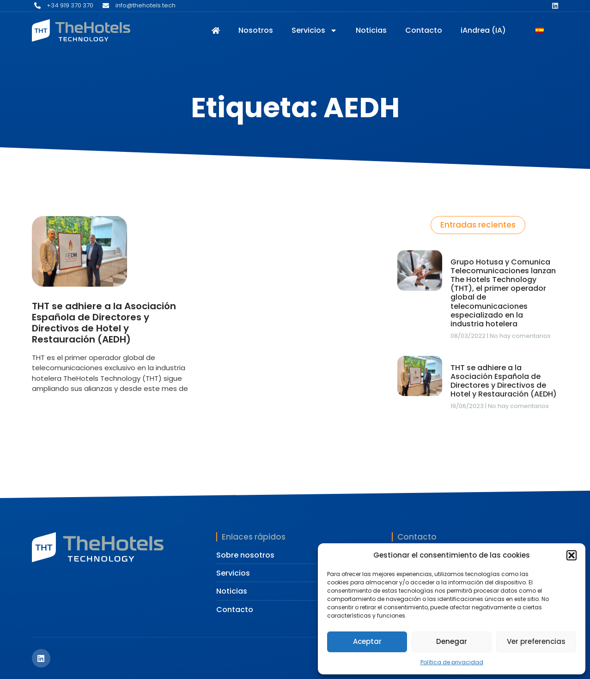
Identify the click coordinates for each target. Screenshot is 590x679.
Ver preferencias (536, 641)
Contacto (423, 30)
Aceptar (367, 641)
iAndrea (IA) (483, 30)
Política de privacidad (451, 662)
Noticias (371, 30)
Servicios (314, 30)
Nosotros (255, 30)
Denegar (451, 641)
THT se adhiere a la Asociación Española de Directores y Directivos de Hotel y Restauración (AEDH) (104, 323)
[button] (571, 555)
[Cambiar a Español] (539, 31)
